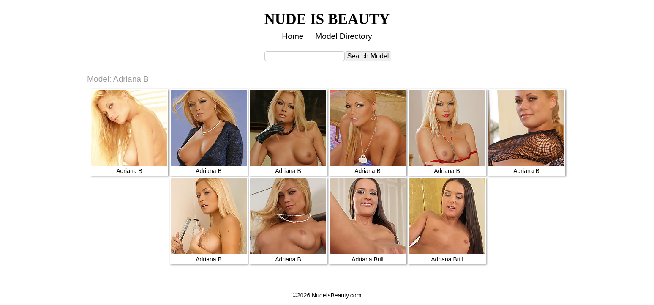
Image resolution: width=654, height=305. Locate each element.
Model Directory (343, 36)
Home (292, 36)
